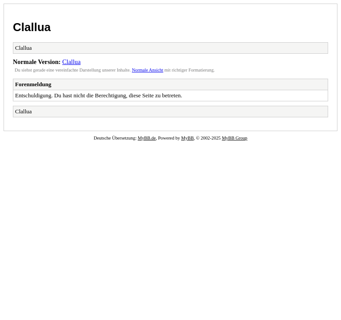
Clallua (32, 27)
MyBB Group (234, 138)
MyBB (187, 138)
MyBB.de (147, 138)
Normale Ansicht (147, 70)
